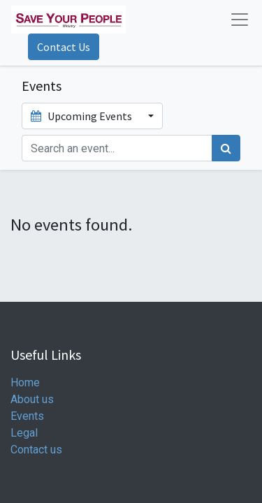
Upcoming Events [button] (82, 116)
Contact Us (63, 47)
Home (25, 382)
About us (32, 399)
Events (27, 416)
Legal (24, 432)
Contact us (36, 449)
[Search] (226, 148)
